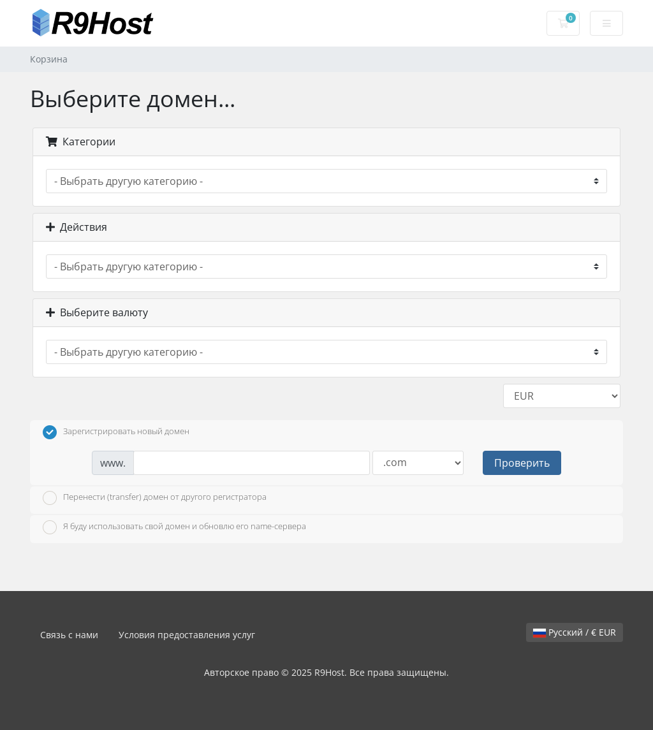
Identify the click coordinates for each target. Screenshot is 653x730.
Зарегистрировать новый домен (116, 432)
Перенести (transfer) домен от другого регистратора (155, 498)
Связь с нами (69, 635)
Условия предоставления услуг (187, 635)
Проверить (522, 463)
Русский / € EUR (574, 632)
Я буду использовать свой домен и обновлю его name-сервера (174, 527)
